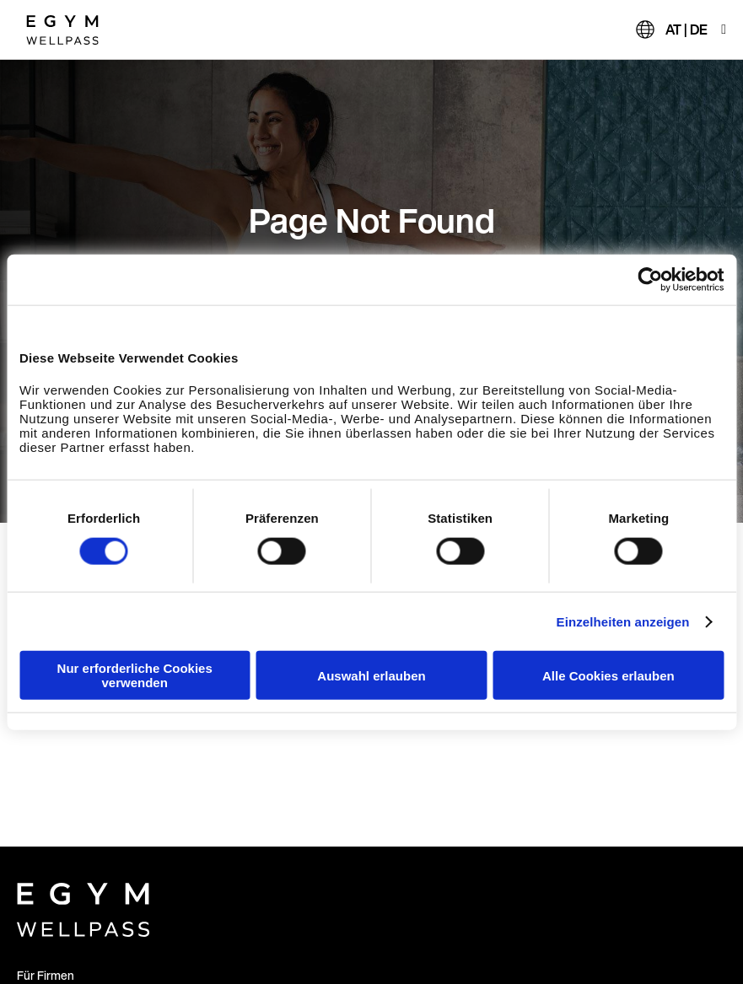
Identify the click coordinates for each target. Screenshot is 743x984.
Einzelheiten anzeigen (623, 621)
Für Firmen (45, 975)
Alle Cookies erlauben (608, 675)
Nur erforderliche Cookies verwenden (135, 675)
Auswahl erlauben (371, 675)
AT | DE (686, 29)
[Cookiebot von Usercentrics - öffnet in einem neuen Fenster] (650, 279)
